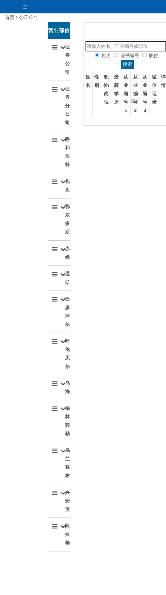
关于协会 (122, 18)
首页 (94, 18)
